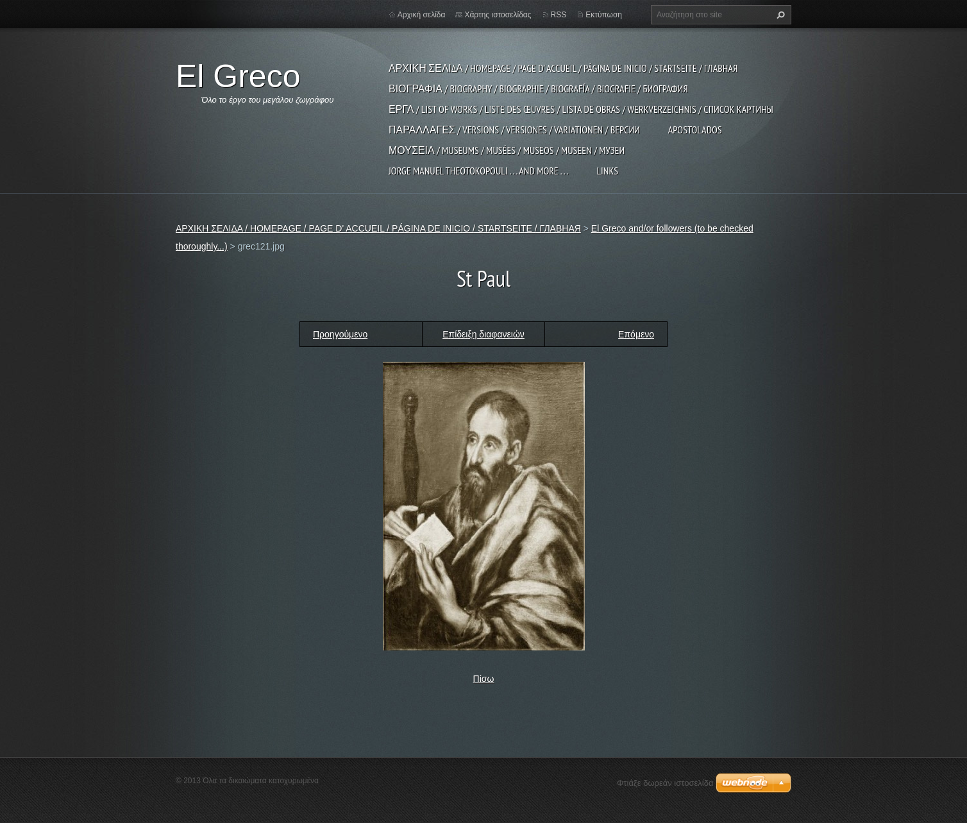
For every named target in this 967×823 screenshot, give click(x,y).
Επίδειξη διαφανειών (483, 334)
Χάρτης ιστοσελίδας (497, 14)
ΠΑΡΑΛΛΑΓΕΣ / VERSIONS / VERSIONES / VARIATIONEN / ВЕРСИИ (514, 129)
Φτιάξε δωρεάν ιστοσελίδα (665, 783)
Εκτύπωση (603, 14)
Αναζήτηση (779, 14)
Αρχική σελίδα (422, 14)
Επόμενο (636, 334)
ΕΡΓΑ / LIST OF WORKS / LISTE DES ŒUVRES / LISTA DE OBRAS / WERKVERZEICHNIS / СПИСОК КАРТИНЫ (581, 109)
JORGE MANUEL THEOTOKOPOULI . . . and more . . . (478, 170)
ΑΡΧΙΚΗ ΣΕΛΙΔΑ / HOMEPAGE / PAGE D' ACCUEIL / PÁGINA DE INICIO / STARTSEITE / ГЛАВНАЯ (563, 68)
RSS (559, 14)
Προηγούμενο (340, 334)
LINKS (607, 170)
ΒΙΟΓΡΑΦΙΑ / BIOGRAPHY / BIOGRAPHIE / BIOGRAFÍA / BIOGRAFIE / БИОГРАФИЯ (538, 88)
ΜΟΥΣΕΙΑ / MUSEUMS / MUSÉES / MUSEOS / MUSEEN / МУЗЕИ (507, 150)
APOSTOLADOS (695, 129)
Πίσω (483, 679)
